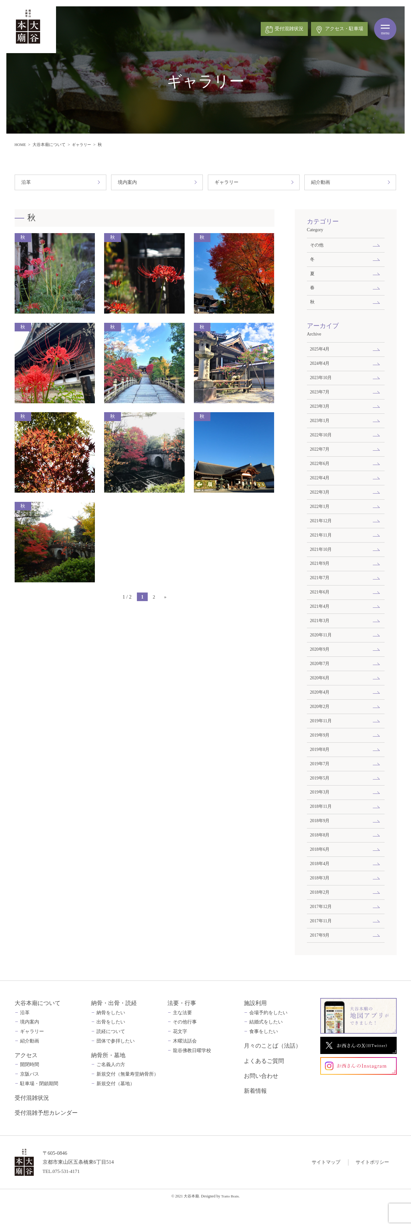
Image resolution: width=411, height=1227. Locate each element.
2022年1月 (320, 514)
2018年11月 (321, 825)
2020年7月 (320, 677)
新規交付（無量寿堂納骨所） (127, 1097)
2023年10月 (321, 382)
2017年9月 (320, 957)
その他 (316, 245)
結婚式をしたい (266, 1045)
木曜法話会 (185, 1064)
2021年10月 (321, 559)
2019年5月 (320, 795)
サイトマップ (323, 1185)
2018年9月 (320, 839)
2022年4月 (320, 485)
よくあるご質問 (264, 1084)
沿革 (26, 182)
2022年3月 (320, 500)
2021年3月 (320, 632)
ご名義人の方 (110, 1087)
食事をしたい (263, 1054)
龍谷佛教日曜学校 (192, 1073)
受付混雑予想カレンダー (46, 1136)
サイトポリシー (371, 1185)
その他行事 (185, 1045)
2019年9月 (320, 751)
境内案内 (128, 182)
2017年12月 (321, 928)
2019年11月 (321, 736)
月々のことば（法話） (272, 1069)
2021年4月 (320, 618)
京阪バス (29, 1097)
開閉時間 (29, 1087)
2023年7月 (320, 396)
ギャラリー (83, 144)
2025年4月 (320, 352)
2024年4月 (320, 367)
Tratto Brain (230, 1219)
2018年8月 (320, 854)
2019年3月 (320, 810)
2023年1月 (320, 426)
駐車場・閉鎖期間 (39, 1106)
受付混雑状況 (32, 1121)
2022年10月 (321, 440)
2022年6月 (320, 470)
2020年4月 (320, 707)
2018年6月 (320, 869)
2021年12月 (321, 529)
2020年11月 (321, 647)
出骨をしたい (110, 1045)
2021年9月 (320, 573)
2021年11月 (321, 544)
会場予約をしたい (268, 1035)
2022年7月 (320, 455)
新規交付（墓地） (115, 1106)
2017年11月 (321, 943)
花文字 (180, 1054)
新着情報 (255, 1114)
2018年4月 (320, 884)
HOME (21, 144)
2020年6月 (320, 692)
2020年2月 (320, 721)
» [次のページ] (165, 597)
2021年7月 (320, 588)
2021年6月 (320, 603)
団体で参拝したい (115, 1064)
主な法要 (182, 1035)
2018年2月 (320, 913)
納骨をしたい (110, 1035)
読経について (110, 1054)
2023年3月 (320, 411)
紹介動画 (321, 182)
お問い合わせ (261, 1099)
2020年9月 (320, 662)
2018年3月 (320, 898)
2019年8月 (320, 765)
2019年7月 (320, 780)
